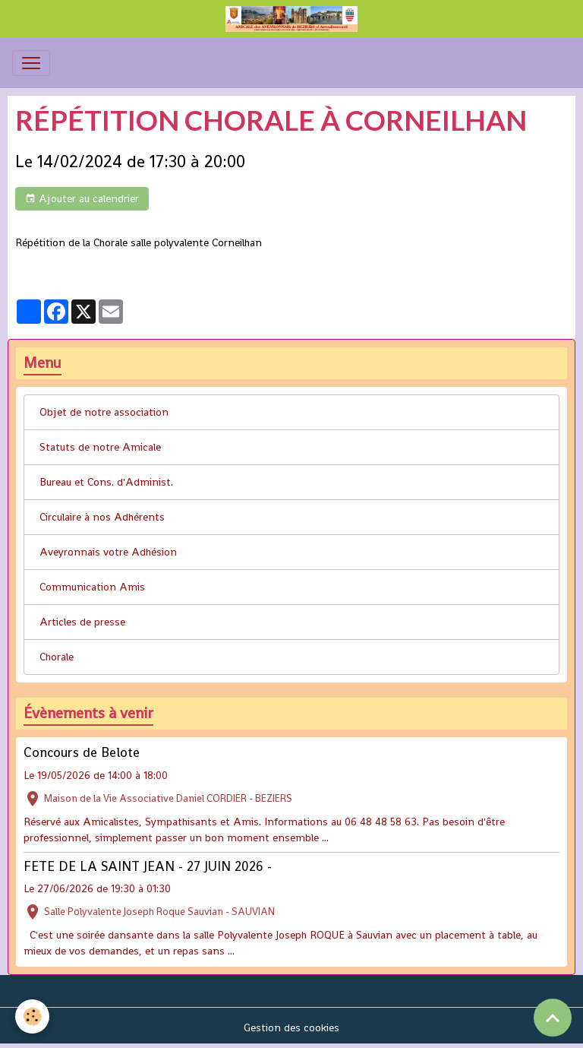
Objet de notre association (104, 412)
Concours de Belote (82, 752)
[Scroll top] (553, 1018)
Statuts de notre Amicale (100, 447)
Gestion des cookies (291, 1027)
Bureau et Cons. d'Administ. (106, 482)
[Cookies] (32, 1016)
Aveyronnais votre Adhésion (108, 552)
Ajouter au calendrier (82, 199)
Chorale (56, 656)
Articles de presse (82, 621)
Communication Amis (92, 587)
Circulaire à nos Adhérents (102, 517)
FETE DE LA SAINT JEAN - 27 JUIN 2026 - (148, 866)
